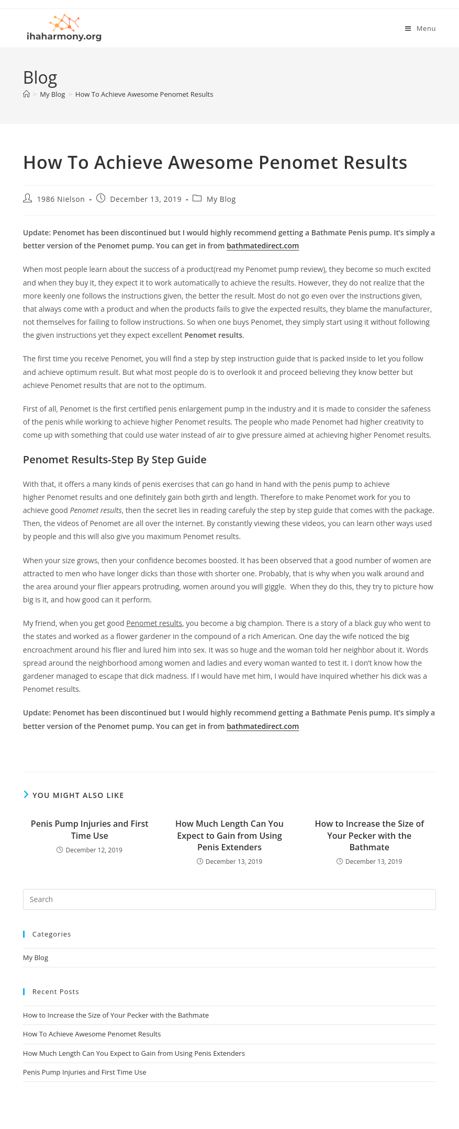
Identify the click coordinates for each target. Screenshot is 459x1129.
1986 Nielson (61, 199)
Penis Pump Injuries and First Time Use (90, 829)
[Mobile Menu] (420, 28)
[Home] (26, 94)
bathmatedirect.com (263, 245)
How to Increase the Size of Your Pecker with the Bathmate (369, 835)
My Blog (221, 199)
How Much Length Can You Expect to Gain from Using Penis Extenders (229, 835)
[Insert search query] (229, 899)
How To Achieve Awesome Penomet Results (144, 94)
